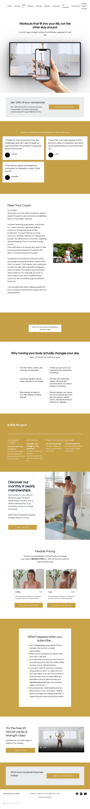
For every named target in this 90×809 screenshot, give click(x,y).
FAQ (58, 793)
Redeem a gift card (37, 793)
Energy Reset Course (84, 6)
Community (75, 6)
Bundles (47, 6)
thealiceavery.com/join (44, 645)
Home (9, 6)
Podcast (39, 6)
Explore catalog (21, 750)
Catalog (17, 6)
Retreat (30, 6)
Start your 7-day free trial (28, 605)
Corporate (56, 6)
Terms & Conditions (45, 797)
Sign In (23, 6)
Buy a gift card (50, 793)
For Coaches (65, 6)
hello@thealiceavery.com (39, 682)
